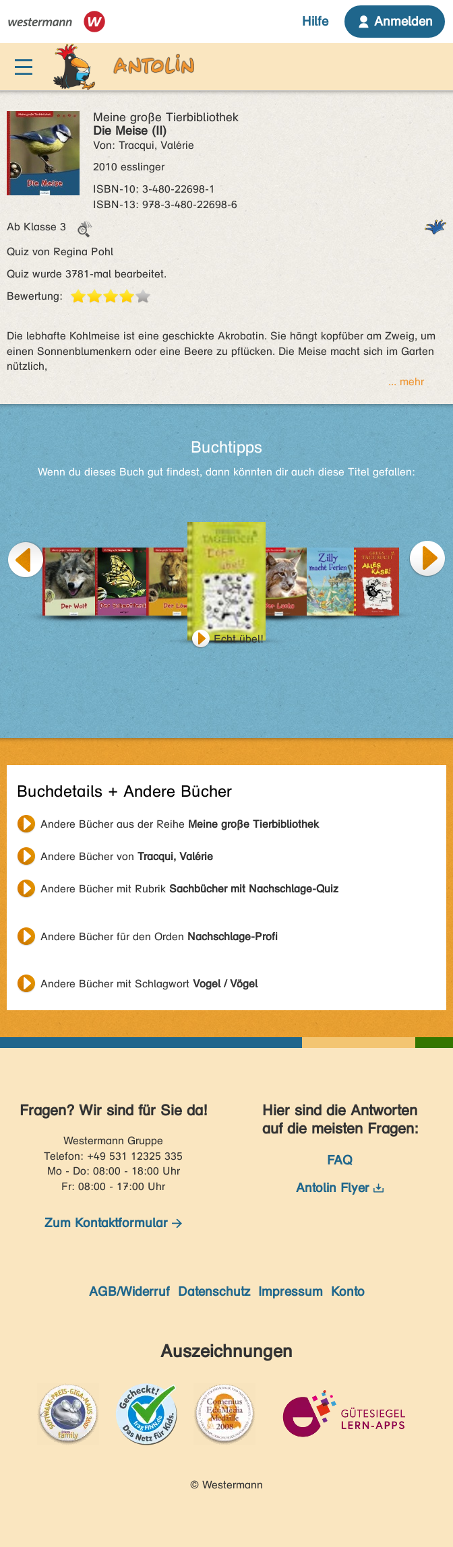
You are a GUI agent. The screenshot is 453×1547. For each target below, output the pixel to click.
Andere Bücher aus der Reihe (179, 824)
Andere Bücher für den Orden (159, 936)
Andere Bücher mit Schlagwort (149, 983)
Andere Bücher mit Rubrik (189, 888)
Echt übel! (239, 638)
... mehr (406, 381)
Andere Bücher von (126, 856)
